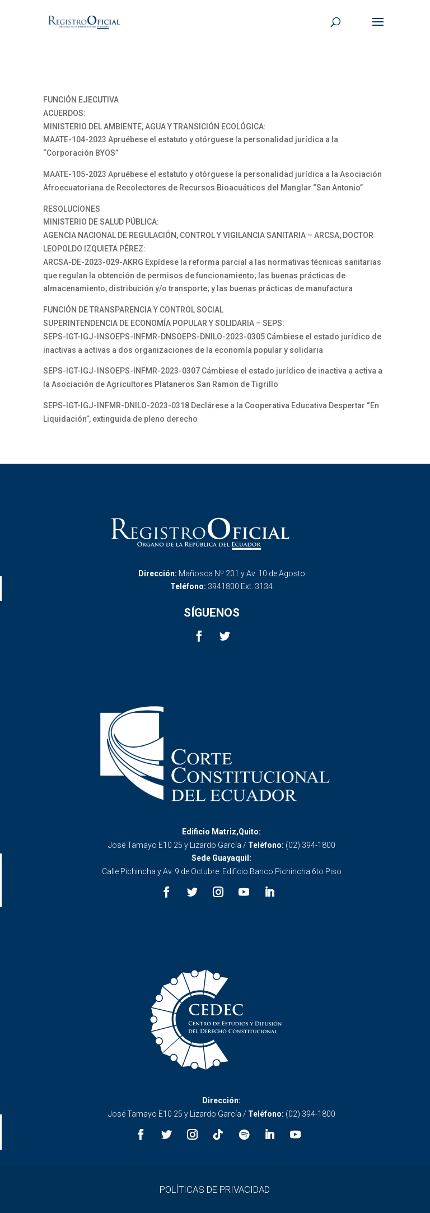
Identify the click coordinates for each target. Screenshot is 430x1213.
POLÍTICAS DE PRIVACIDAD (215, 1189)
